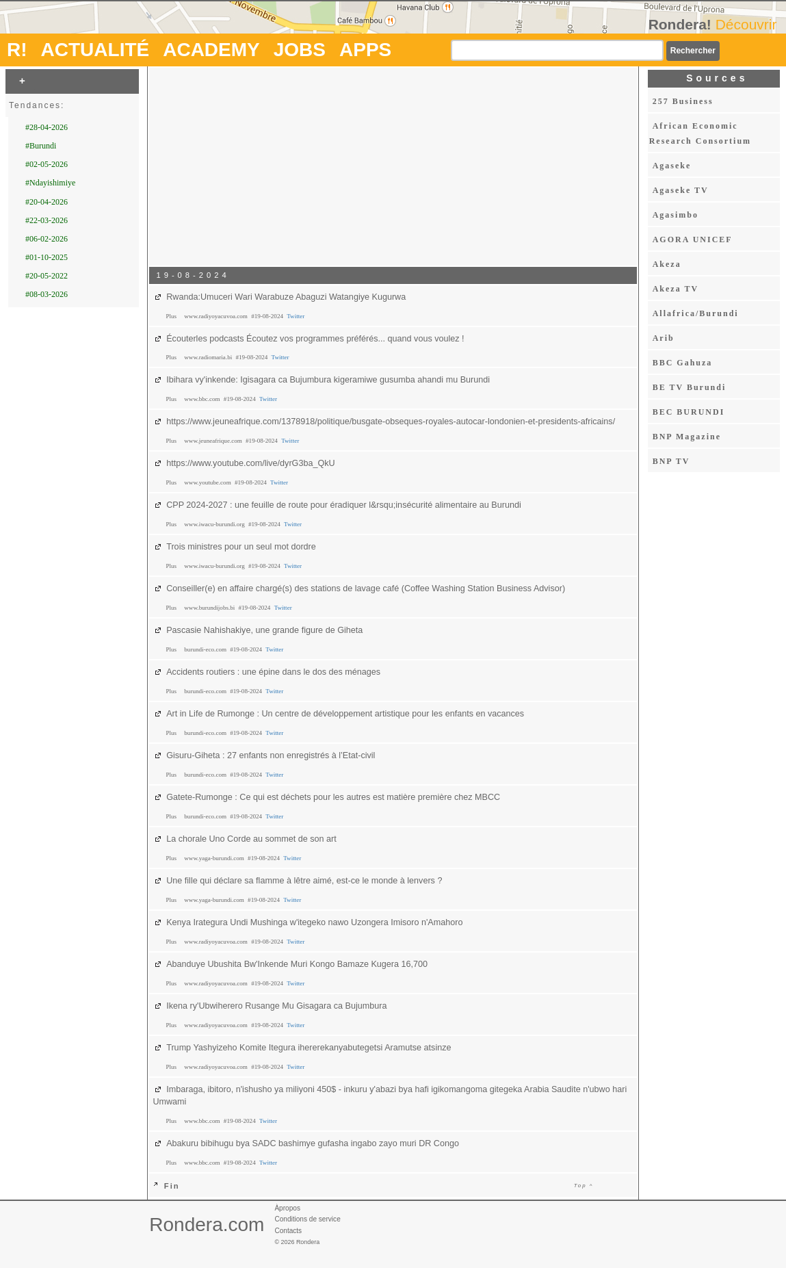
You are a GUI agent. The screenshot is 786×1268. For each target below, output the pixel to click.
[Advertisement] (393, 166)
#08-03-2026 (46, 294)
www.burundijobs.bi (210, 607)
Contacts (288, 1230)
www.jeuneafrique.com (214, 440)
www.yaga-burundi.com (215, 858)
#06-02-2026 (46, 239)
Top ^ (584, 1185)
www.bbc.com (203, 399)
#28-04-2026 (46, 127)
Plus (172, 316)
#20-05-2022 (46, 276)
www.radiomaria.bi (208, 357)
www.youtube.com (208, 482)
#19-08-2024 (268, 316)
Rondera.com (206, 1224)
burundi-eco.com (206, 649)
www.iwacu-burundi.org (215, 524)
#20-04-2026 (46, 202)
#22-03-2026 (46, 220)
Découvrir (746, 24)
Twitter (295, 316)
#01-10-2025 (46, 257)
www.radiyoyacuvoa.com (216, 316)
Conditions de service (307, 1219)
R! (17, 49)
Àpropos (287, 1208)
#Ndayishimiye (50, 182)
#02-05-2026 (46, 164)
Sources (717, 78)
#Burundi (40, 146)
